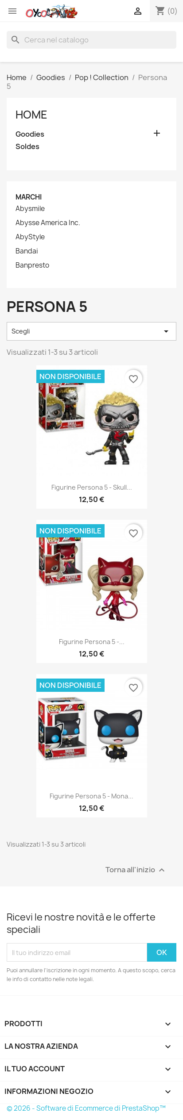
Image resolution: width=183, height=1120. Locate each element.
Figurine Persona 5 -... (92, 641)
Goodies (30, 134)
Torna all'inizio (136, 870)
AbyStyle (30, 237)
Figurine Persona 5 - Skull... (91, 487)
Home (31, 114)
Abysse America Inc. (48, 223)
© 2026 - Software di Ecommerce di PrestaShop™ (86, 1108)
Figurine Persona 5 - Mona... (91, 796)
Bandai (27, 251)
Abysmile (30, 208)
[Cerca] (91, 40)
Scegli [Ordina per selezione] (91, 331)
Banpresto (32, 265)
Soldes (27, 146)
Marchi (29, 197)
